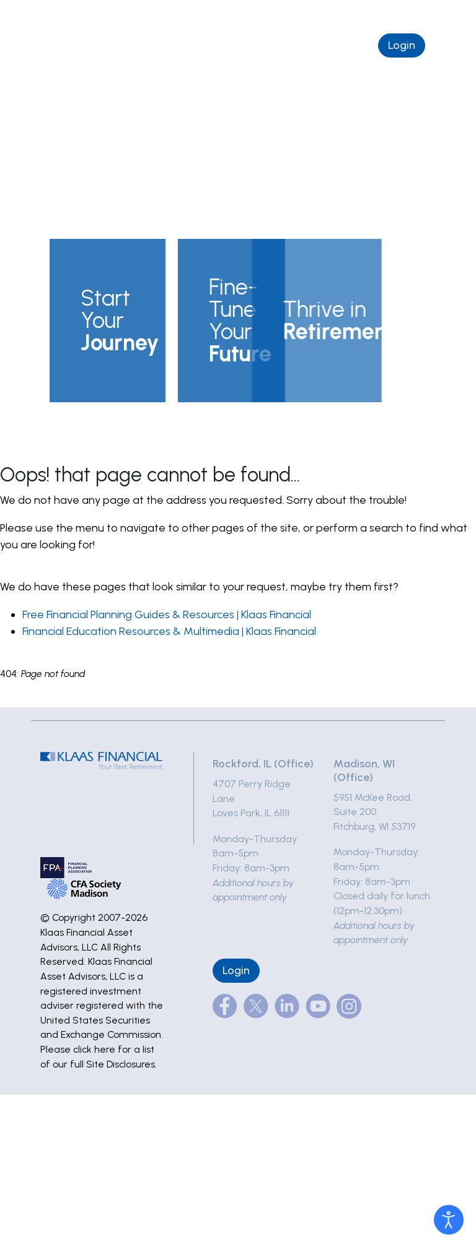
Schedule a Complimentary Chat (277, 45)
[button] (107, 320)
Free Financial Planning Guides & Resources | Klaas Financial (166, 614)
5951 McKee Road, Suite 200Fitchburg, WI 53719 (374, 812)
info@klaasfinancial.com (395, 13)
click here (94, 1049)
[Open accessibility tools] (449, 1220)
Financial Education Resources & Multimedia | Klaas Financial (169, 631)
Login (401, 45)
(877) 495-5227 (289, 13)
